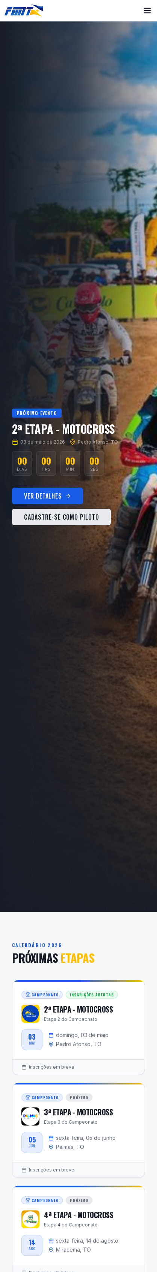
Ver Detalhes (47, 497)
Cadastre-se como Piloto (61, 518)
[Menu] (147, 10)
